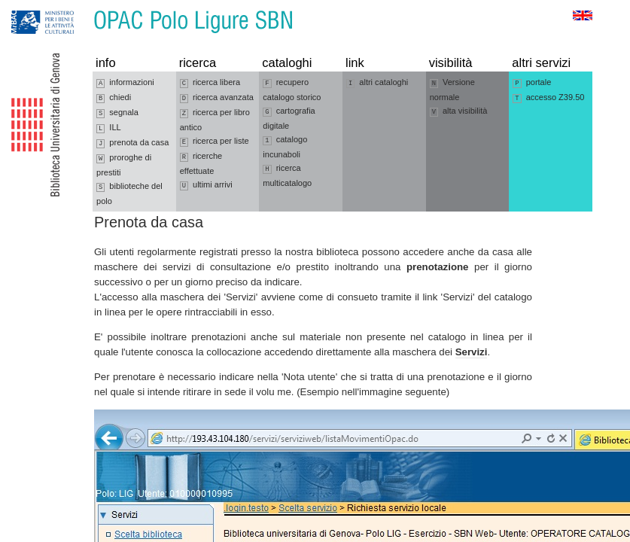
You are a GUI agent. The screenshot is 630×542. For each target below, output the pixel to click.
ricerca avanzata (217, 98)
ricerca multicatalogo (287, 175)
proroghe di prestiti (123, 165)
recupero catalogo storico (292, 90)
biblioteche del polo (129, 193)
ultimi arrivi (206, 185)
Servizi (471, 352)
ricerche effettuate (201, 163)
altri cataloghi (377, 83)
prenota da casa (132, 143)
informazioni (125, 83)
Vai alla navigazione (29, 7)
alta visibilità (459, 111)
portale (532, 83)
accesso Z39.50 (548, 98)
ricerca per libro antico (215, 120)
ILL (108, 128)
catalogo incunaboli (285, 147)
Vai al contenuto (85, 7)
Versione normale (452, 90)
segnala (117, 113)
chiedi (113, 98)
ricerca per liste (214, 141)
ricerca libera (210, 83)
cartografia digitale (289, 118)
